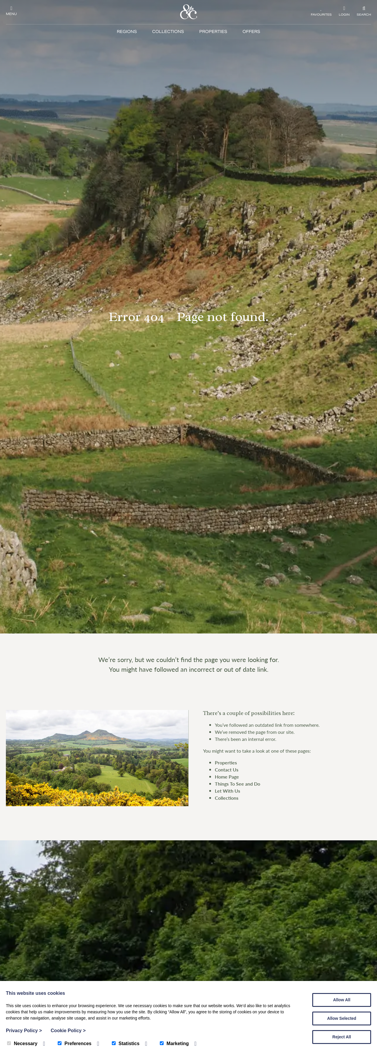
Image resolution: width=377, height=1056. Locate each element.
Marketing (174, 1043)
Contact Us (226, 769)
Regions (127, 31)
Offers (251, 31)
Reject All (341, 1037)
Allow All (342, 999)
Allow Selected (341, 1018)
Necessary (22, 1043)
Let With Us (227, 790)
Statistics (125, 1043)
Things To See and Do (237, 783)
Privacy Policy (24, 1030)
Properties (213, 31)
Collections (168, 31)
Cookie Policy (68, 1030)
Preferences (75, 1043)
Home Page (227, 776)
